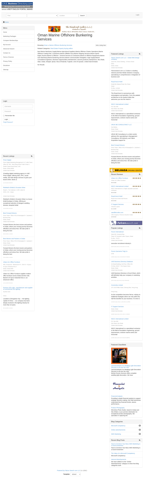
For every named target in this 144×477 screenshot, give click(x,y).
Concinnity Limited (117, 285)
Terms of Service (8, 57)
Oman (46, 45)
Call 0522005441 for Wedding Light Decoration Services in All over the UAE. (126, 366)
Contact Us (6, 53)
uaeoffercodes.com (117, 212)
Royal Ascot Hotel (116, 81)
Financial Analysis (116, 396)
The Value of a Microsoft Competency (123, 453)
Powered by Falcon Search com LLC (68, 470)
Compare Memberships (10, 40)
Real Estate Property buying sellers (61, 48)
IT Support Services (117, 204)
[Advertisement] (18, 86)
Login (137, 15)
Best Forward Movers (10, 213)
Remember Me (10, 115)
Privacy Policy (7, 61)
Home (7, 22)
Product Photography (118, 408)
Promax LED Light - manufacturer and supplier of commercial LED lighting (18, 288)
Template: (66, 474)
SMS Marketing (116, 434)
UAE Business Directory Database (122, 261)
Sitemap (5, 69)
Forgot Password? (8, 122)
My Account (6, 44)
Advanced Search (8, 49)
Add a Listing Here (101, 45)
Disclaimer (6, 65)
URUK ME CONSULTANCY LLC (121, 124)
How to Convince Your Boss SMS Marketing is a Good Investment (125, 444)
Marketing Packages (9, 36)
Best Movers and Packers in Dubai (14, 238)
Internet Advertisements (118, 459)
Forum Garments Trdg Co (119, 251)
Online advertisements (118, 430)
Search (82, 15)
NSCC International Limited (119, 104)
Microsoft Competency (118, 426)
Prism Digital (7, 160)
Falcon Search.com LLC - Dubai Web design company (125, 58)
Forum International (117, 232)
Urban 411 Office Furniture (11, 262)
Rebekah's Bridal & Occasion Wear (14, 187)
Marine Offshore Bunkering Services (60, 45)
